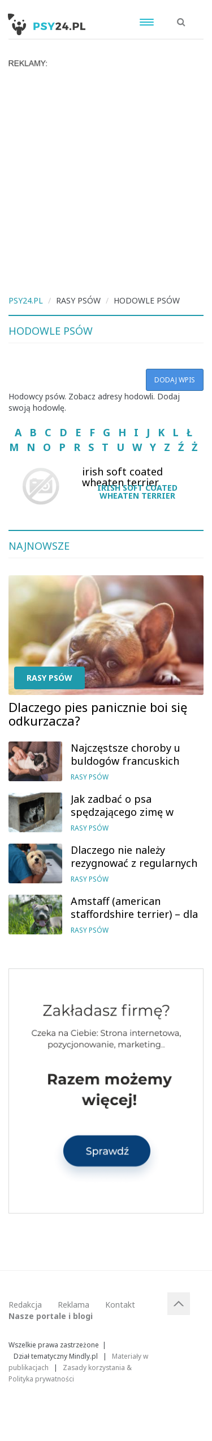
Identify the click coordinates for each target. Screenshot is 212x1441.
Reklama (73, 1304)
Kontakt (120, 1304)
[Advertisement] (106, 180)
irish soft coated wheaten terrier (137, 491)
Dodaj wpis (174, 380)
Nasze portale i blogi (50, 1316)
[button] (181, 16)
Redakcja (25, 1304)
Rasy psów (49, 677)
